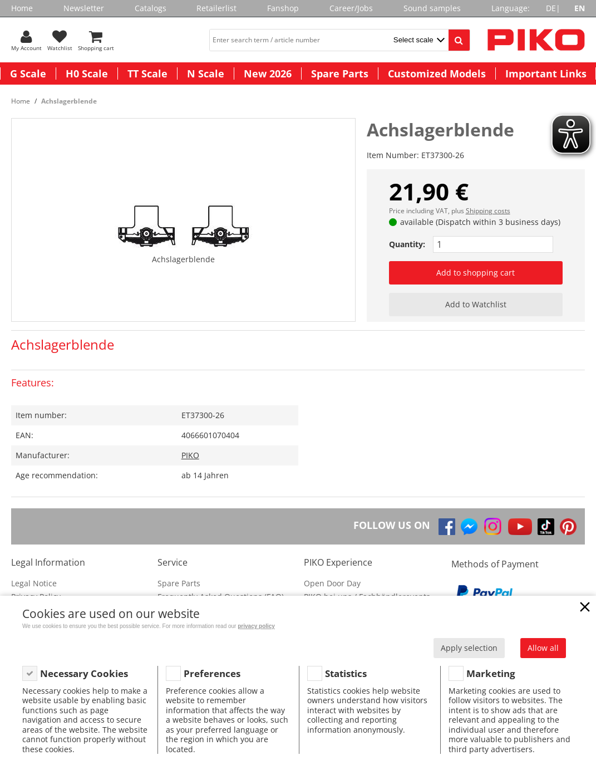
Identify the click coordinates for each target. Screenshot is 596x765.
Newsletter (83, 8)
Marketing (490, 673)
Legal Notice (34, 583)
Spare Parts (339, 73)
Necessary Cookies (84, 673)
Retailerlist (216, 8)
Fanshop (283, 8)
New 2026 (268, 73)
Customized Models (437, 73)
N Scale (205, 73)
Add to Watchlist (475, 304)
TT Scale (147, 73)
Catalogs (150, 8)
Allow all (543, 648)
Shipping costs (488, 210)
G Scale (28, 73)
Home (22, 8)
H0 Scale (87, 73)
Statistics (346, 673)
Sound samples (432, 8)
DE (551, 8)
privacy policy (256, 626)
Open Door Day (332, 583)
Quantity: (407, 244)
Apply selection (469, 648)
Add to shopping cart (475, 272)
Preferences (212, 673)
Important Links (546, 73)
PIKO (190, 455)
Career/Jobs (351, 8)
